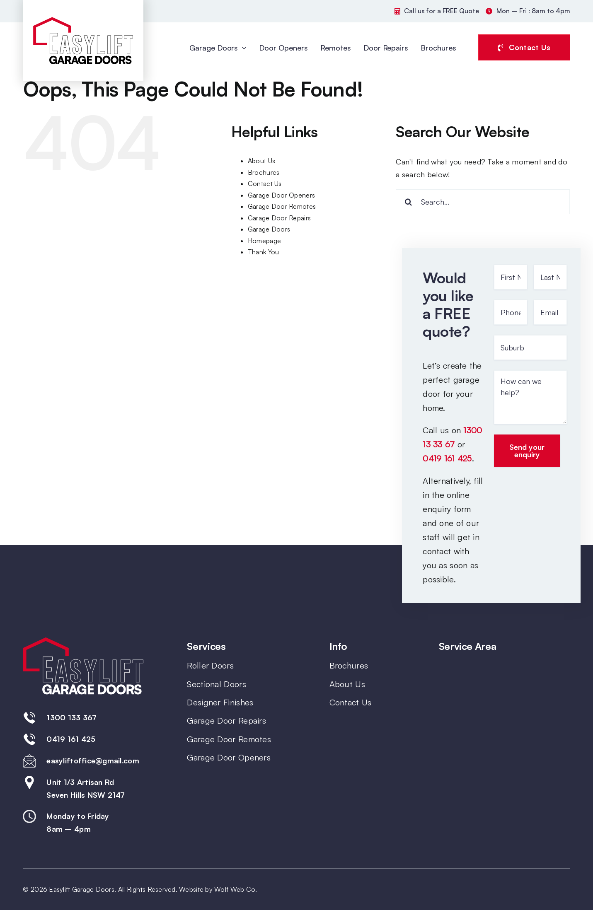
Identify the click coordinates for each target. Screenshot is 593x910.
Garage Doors (269, 229)
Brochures (263, 172)
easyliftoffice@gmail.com (92, 760)
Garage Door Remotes (282, 206)
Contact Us (265, 183)
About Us (261, 161)
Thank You (263, 252)
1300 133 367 (71, 717)
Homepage (264, 241)
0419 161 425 (447, 458)
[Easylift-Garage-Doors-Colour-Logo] (83, 19)
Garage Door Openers (281, 195)
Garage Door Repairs (279, 218)
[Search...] (483, 201)
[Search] (408, 201)
